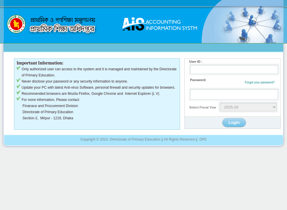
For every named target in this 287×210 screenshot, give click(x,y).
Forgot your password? (260, 82)
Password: (195, 80)
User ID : (194, 61)
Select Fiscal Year (200, 107)
